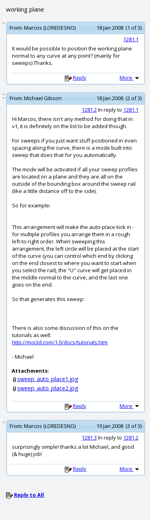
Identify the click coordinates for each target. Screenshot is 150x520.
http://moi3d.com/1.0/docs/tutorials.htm (60, 342)
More (130, 77)
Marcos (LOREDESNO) (50, 27)
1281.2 (89, 109)
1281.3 (89, 437)
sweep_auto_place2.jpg (47, 388)
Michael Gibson (43, 98)
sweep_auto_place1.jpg (47, 379)
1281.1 (130, 39)
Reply (79, 77)
